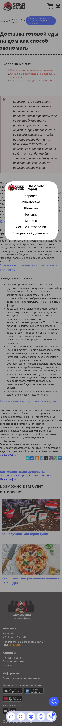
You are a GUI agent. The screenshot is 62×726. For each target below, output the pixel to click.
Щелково (31, 208)
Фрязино (31, 214)
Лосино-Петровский (31, 227)
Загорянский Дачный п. (31, 233)
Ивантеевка (31, 202)
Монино (31, 221)
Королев (31, 196)
